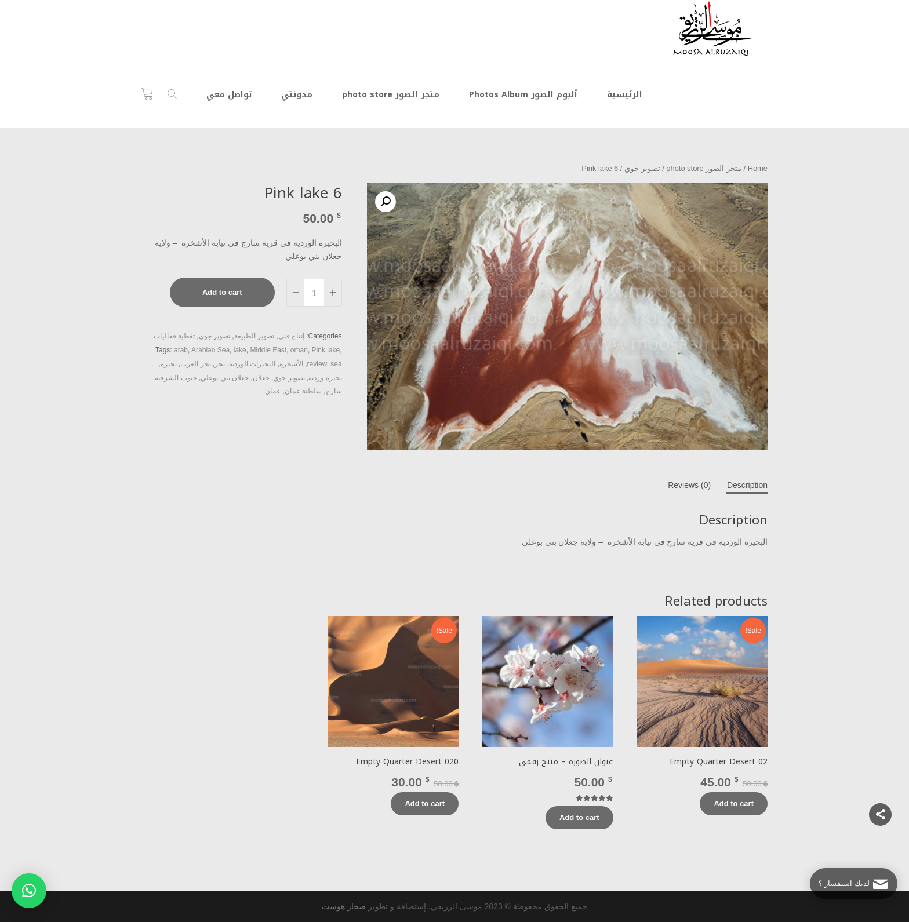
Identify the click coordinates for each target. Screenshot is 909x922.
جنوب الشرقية (176, 378)
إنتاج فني (291, 336)
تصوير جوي (642, 168)
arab (181, 350)
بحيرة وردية (324, 378)
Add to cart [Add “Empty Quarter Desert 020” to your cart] (425, 803)
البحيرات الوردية (252, 364)
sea (335, 364)
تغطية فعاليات (174, 336)
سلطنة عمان (303, 391)
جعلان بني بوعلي (225, 378)
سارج (334, 391)
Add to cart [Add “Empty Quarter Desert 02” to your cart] (734, 803)
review (317, 364)
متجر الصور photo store (703, 168)
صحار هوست (344, 906)
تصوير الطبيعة (254, 336)
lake (240, 350)
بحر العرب (195, 364)
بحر (219, 364)
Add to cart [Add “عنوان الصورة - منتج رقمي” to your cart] (579, 817)
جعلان (261, 378)
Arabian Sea (210, 350)
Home (758, 168)
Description (747, 485)
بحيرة (169, 364)
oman (299, 350)
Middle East (268, 350)
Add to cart (222, 292)
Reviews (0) (689, 485)
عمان (273, 391)
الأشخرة (291, 364)
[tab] (747, 485)
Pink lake (326, 350)
